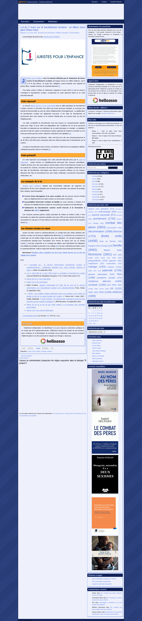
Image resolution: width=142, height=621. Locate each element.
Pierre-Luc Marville (98, 356)
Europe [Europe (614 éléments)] (107, 246)
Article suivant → (24, 358)
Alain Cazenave (97, 340)
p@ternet (23, 1)
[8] (57, 246)
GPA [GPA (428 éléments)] (117, 255)
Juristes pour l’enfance (51, 37)
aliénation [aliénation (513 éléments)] (107, 209)
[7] (26, 243)
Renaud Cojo (96, 343)
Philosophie (95, 192)
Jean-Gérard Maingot (99, 351)
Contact (104, 2)
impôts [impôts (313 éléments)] (93, 258)
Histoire (94, 189)
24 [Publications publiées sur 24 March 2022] (97, 318)
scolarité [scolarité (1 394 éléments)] (97, 284)
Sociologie (65, 33)
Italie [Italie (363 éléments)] (117, 258)
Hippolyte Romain (97, 361)
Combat (41, 33)
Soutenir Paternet (116, 2)
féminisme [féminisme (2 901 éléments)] (100, 254)
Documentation (38, 22)
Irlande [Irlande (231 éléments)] (105, 258)
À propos (95, 2)
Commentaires (74, 33)
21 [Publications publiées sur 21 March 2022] (91, 318)
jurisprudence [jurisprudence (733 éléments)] (97, 260)
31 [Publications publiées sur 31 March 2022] (97, 321)
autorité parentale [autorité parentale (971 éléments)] (104, 215)
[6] (62, 235)
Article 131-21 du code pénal (37, 282)
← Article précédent (25, 356)
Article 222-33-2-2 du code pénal (38, 279)
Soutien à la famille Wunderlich (102, 584)
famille (38, 351)
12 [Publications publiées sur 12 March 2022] (101, 313)
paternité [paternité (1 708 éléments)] (112, 270)
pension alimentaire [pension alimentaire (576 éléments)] (101, 274)
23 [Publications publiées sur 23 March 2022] (95, 318)
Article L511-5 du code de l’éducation (40, 310)
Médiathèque (52, 22)
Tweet (38, 348)
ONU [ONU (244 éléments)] (97, 271)
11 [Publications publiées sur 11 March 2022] (99, 313)
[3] (70, 133)
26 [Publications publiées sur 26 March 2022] (101, 318)
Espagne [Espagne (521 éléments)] (94, 246)
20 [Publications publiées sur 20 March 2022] (89, 318)
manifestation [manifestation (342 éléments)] (114, 263)
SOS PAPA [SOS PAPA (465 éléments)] (114, 285)
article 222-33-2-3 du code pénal (43, 106)
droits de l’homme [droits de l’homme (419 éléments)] (110, 241)
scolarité (43, 351)
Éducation (51, 33)
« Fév (90, 323)
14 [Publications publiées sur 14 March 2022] (91, 316)
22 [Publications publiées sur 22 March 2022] (93, 318)
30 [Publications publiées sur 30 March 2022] (95, 321)
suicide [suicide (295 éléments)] (93, 289)
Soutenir (107, 113)
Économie (95, 184)
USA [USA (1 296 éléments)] (105, 292)
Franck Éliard (96, 345)
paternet (23, 33)
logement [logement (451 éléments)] (115, 261)
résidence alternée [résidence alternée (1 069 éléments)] (105, 281)
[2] (72, 90)
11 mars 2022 (32, 33)
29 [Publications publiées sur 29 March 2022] (93, 321)
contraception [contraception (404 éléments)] (114, 228)
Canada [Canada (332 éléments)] (98, 223)
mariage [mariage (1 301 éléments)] (97, 266)
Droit (45, 33)
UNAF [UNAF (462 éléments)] (93, 292)
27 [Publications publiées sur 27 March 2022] (89, 321)
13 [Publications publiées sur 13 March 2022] (89, 316)
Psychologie (96, 197)
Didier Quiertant (97, 358)
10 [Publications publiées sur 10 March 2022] (97, 313)
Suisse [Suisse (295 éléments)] (104, 289)
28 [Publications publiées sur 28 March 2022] (91, 321)
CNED (36, 210)
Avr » (94, 323)
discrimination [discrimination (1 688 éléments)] (100, 231)
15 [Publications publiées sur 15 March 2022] (93, 316)
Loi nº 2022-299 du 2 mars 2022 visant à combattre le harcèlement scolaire (56, 273)
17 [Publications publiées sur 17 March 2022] (97, 316)
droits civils (31, 351)
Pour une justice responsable (101, 581)
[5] (27, 222)
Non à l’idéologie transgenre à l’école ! (104, 579)
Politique (58, 33)
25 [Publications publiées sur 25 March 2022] (99, 318)
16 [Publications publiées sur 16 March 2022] (95, 316)
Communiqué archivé (30, 316)
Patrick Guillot (96, 348)
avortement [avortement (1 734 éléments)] (104, 218)
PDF (47, 316)
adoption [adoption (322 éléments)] (93, 209)
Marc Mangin (96, 353)
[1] (59, 86)
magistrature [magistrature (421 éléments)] (96, 263)
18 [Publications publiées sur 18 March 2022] (99, 316)
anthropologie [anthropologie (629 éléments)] (107, 212)
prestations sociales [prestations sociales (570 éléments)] (109, 278)
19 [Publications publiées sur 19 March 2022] (101, 316)
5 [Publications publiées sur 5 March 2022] (101, 310)
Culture (94, 179)
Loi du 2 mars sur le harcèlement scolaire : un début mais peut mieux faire (52, 28)
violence (49, 351)
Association (25, 22)
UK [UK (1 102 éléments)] (116, 288)
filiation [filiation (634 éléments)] (113, 250)
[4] (49, 149)
